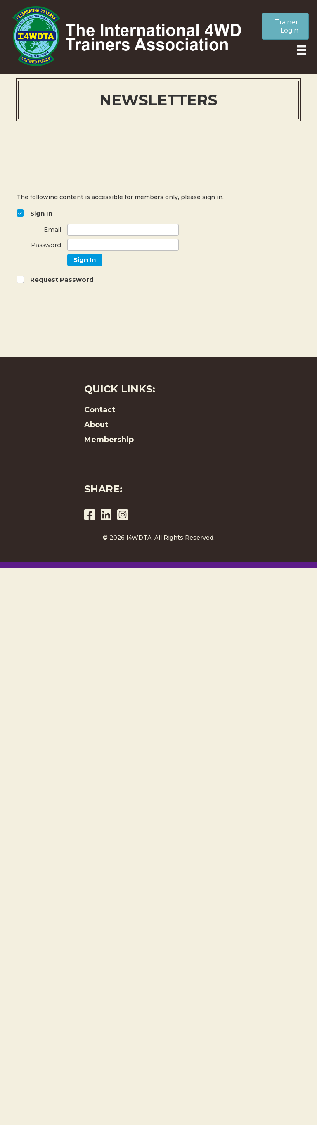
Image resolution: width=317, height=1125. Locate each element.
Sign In (84, 260)
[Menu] (301, 50)
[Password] (123, 245)
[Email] (123, 230)
